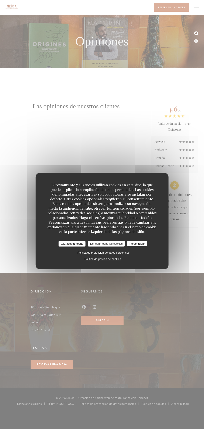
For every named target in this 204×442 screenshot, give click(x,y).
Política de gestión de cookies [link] (102, 259)
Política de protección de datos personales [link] (103, 252)
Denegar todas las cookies (106, 243)
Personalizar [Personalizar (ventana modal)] (137, 243)
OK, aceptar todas (72, 243)
